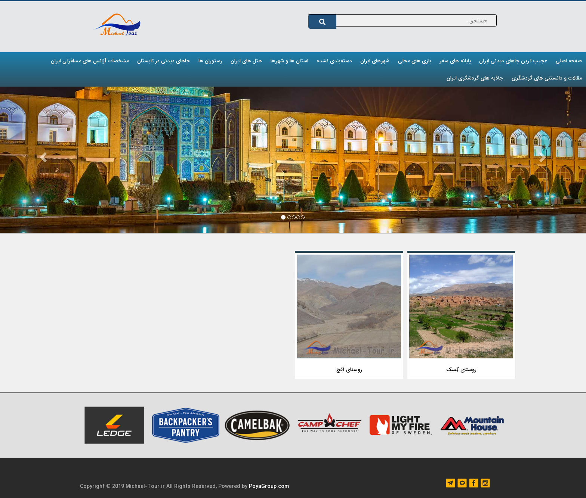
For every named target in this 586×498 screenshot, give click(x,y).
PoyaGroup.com (269, 486)
